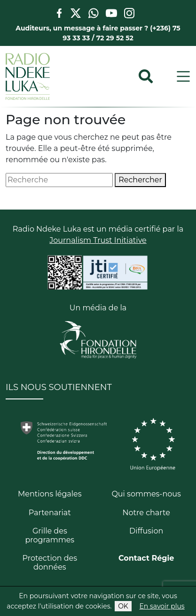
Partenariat (50, 512)
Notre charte (146, 512)
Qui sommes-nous (145, 493)
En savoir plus (162, 606)
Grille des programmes (49, 535)
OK (123, 606)
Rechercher (140, 179)
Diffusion (146, 530)
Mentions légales (50, 493)
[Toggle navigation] (183, 76)
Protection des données (50, 562)
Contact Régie (146, 558)
